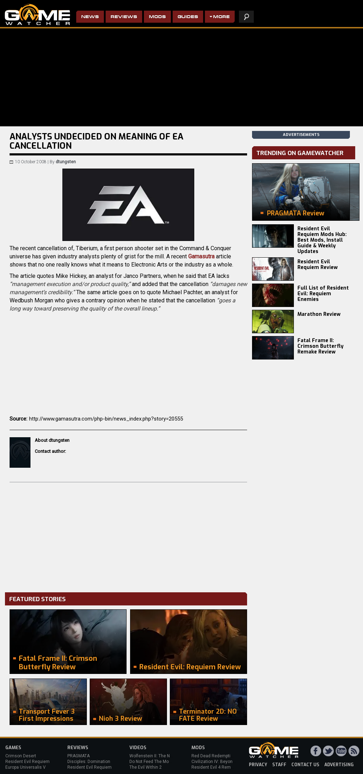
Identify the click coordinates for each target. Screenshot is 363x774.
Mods (157, 17)
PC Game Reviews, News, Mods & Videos (37, 14)
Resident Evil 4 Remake (214, 767)
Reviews (124, 17)
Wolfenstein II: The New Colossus (162, 755)
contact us (305, 765)
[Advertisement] (128, 535)
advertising (339, 765)
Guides (188, 17)
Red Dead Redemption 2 (215, 755)
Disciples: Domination (88, 761)
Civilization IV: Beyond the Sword (223, 761)
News (90, 17)
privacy (258, 765)
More (221, 17)
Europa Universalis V (25, 767)
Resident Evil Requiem (27, 761)
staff (279, 765)
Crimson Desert (20, 755)
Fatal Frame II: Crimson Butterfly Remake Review (320, 346)
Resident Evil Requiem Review (317, 264)
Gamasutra (202, 256)
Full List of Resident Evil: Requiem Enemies (323, 294)
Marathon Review (319, 314)
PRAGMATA (78, 755)
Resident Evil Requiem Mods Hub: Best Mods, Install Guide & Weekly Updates (322, 240)
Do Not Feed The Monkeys (154, 761)
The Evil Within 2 (145, 767)
